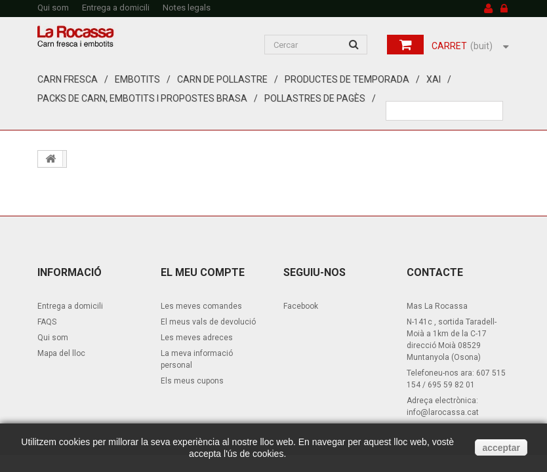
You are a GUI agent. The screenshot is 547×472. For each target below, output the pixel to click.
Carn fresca (67, 79)
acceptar (501, 447)
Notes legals (187, 7)
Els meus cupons (192, 380)
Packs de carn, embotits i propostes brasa (142, 98)
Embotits (137, 79)
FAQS (46, 321)
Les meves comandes (201, 306)
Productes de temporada (347, 79)
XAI (433, 79)
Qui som (53, 7)
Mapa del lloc (61, 353)
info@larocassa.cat (443, 412)
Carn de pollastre (222, 79)
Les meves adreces (197, 337)
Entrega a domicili (116, 7)
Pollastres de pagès (314, 98)
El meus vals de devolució (208, 321)
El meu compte (203, 272)
